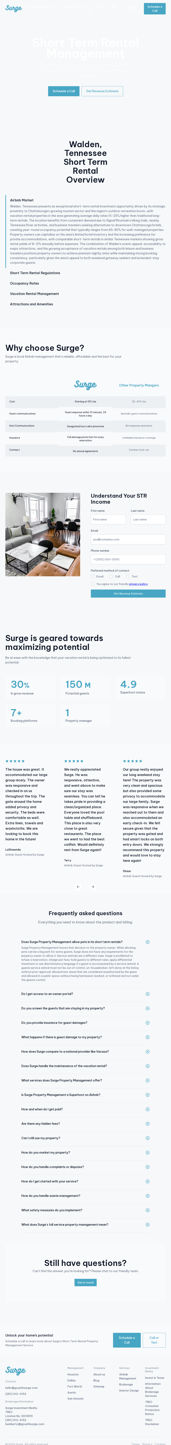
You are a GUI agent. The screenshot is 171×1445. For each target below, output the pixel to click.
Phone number (100, 550)
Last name (138, 510)
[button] (43, 7)
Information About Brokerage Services (153, 1390)
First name (98, 510)
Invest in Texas (154, 1377)
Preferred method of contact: (110, 570)
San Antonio (75, 1398)
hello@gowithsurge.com (21, 1388)
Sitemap (98, 1386)
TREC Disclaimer (152, 1422)
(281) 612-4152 (15, 1394)
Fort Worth (74, 1386)
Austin (71, 1392)
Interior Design (88, 8)
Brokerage (71, 7)
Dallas (71, 1380)
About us (99, 1374)
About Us (102, 8)
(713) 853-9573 (131, 8)
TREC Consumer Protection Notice (152, 1408)
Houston (73, 1374)
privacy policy (138, 584)
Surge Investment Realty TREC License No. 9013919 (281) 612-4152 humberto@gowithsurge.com (24, 1416)
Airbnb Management (127, 1376)
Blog (114, 7)
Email (94, 530)
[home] (13, 9)
